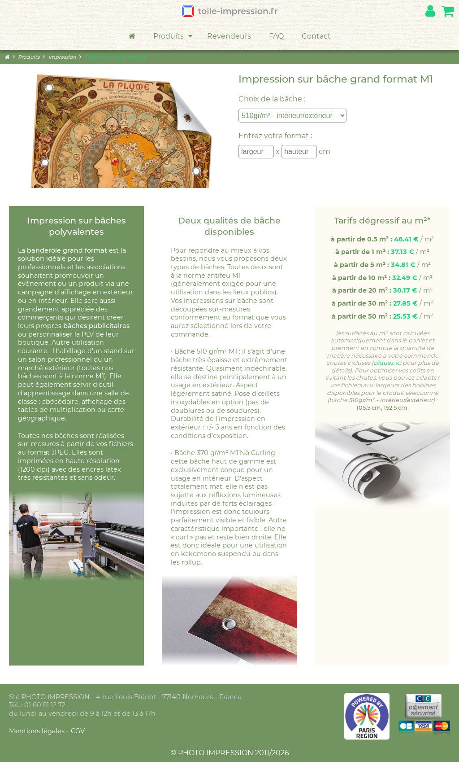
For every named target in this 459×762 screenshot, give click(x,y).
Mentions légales (37, 731)
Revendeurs (229, 36)
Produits (173, 36)
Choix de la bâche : (271, 99)
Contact (316, 36)
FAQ (276, 36)
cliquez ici (387, 362)
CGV (78, 731)
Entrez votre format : (275, 135)
